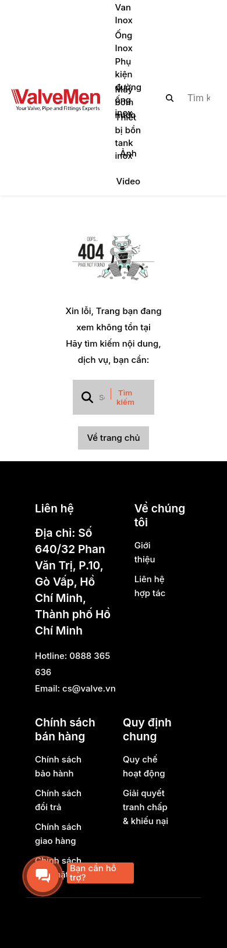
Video (128, 181)
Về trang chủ (113, 437)
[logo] (55, 97)
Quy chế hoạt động (144, 766)
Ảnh (128, 153)
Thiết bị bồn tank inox (128, 137)
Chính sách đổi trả (58, 799)
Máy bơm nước (125, 102)
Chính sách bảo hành (58, 766)
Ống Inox (124, 42)
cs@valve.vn (89, 688)
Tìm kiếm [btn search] (125, 397)
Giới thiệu (144, 552)
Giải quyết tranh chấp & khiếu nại (145, 806)
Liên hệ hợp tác (150, 585)
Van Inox (124, 14)
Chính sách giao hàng (58, 833)
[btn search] (170, 97)
